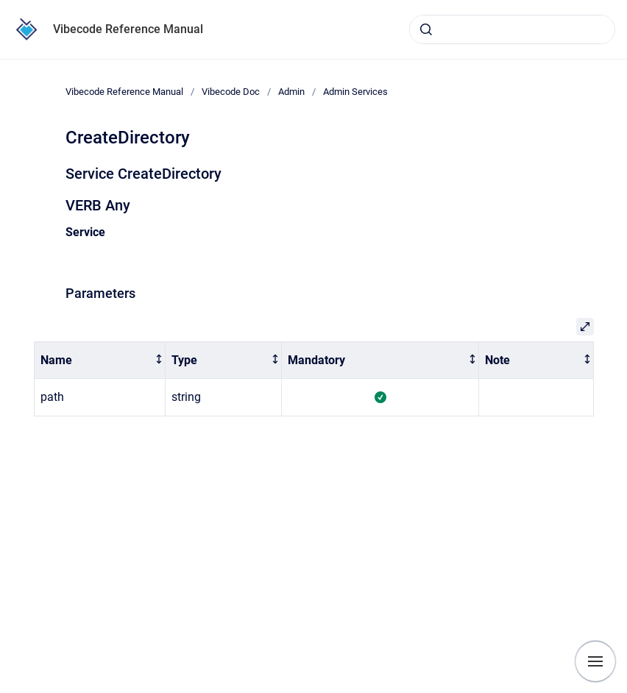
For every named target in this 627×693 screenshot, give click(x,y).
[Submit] (426, 29)
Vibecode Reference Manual (128, 29)
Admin (291, 91)
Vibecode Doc (231, 91)
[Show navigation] (595, 661)
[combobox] (512, 29)
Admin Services (355, 91)
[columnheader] (100, 360)
